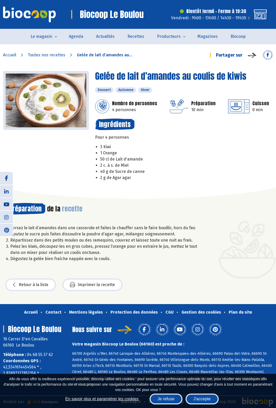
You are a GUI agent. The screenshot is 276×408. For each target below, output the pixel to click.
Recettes (135, 36)
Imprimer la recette (92, 284)
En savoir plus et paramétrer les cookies (102, 399)
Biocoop (238, 36)
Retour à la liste (30, 284)
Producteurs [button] (169, 36)
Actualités (105, 36)
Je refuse (166, 399)
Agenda (76, 36)
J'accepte (202, 399)
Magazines (207, 36)
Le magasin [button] (41, 36)
